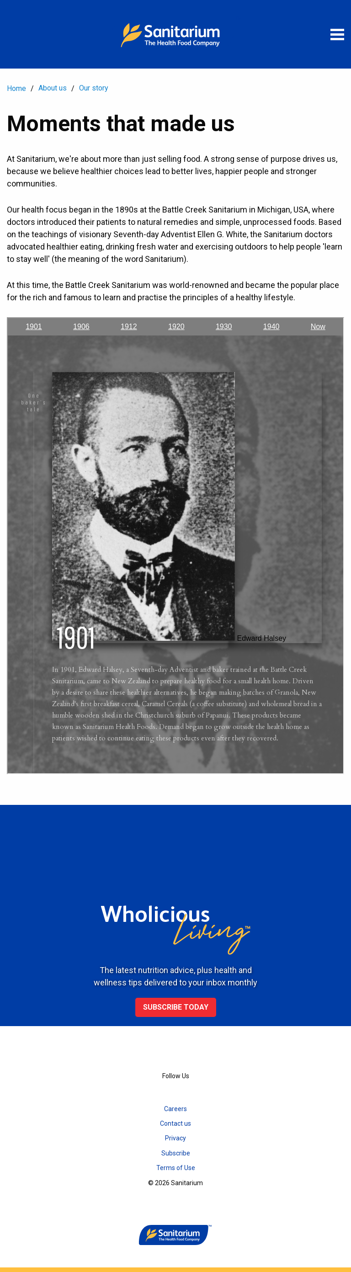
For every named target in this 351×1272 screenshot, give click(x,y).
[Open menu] (337, 34)
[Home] (175, 34)
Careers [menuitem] (175, 1108)
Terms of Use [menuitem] (175, 1167)
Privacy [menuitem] (175, 1138)
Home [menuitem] (16, 88)
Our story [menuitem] (93, 88)
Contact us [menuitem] (175, 1123)
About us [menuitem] (52, 88)
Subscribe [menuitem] (175, 1153)
